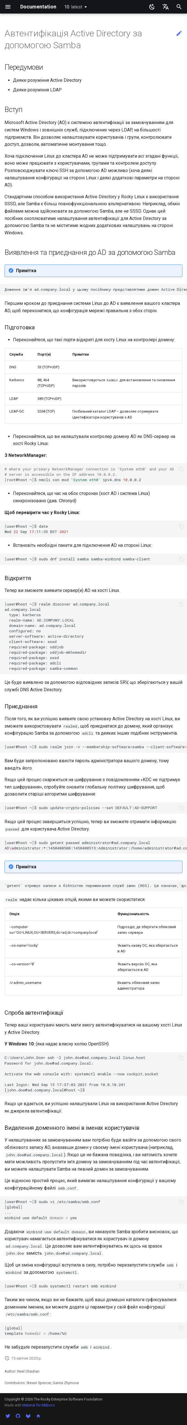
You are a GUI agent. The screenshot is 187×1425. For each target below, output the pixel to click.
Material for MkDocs (38, 1405)
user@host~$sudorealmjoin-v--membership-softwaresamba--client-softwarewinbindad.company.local (96, 746)
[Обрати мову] (165, 6)
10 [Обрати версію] (73, 7)
